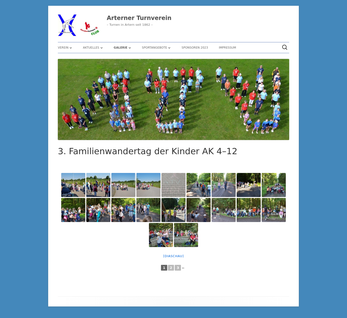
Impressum (227, 47)
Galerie (120, 47)
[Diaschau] (173, 256)
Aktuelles (91, 47)
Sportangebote (154, 47)
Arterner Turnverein (139, 18)
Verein (63, 47)
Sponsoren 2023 (195, 47)
